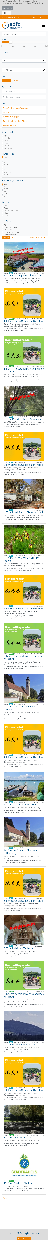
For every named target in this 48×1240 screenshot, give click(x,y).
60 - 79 (6, 167)
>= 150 (6, 175)
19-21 (6, 191)
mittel (6, 143)
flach (6, 208)
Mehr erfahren (7, 5)
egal (5, 136)
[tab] (24, 108)
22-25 (6, 194)
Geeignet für (7, 112)
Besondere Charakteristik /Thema (15, 121)
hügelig (6, 213)
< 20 (5, 160)
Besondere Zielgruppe (11, 117)
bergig (6, 216)
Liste (6, 238)
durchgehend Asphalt (11, 227)
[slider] (10, 42)
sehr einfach (8, 138)
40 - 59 (6, 165)
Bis (3, 66)
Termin (15, 81)
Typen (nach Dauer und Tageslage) (15, 108)
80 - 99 (6, 170)
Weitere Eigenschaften (11, 125)
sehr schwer (8, 148)
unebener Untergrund (11, 232)
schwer (6, 146)
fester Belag (8, 230)
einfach (6, 141)
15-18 (6, 189)
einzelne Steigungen (11, 211)
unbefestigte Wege (10, 235)
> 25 (5, 196)
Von (3, 57)
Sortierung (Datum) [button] (37, 238)
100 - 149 (7, 172)
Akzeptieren (7, 8)
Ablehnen (6, 13)
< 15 (5, 186)
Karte (15, 238)
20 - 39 (6, 162)
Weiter (5, 1198)
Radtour (6, 81)
